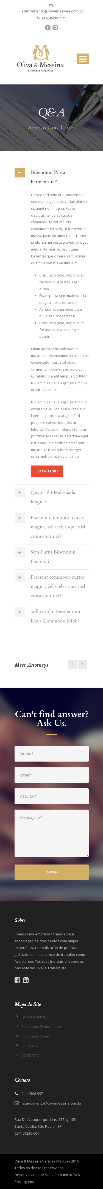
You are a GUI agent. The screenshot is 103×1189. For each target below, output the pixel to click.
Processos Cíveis (35, 1036)
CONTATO (30, 1055)
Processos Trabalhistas (41, 1026)
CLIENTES (29, 1045)
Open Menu (83, 59)
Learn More (47, 471)
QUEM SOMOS (33, 1016)
